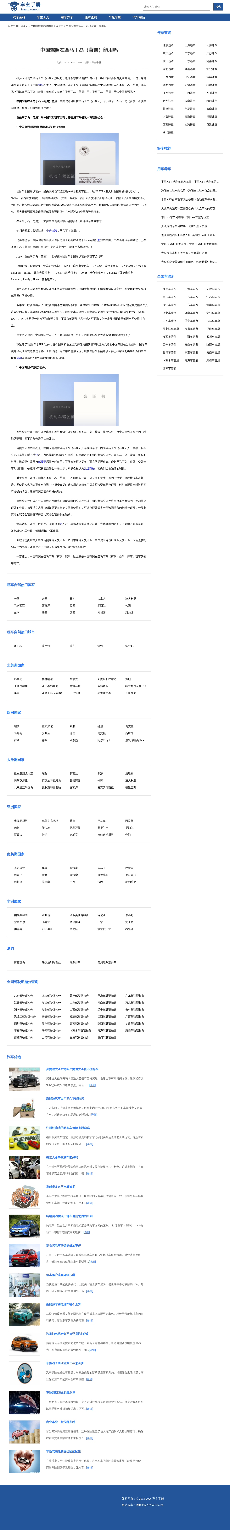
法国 (44, 612)
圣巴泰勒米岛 (50, 686)
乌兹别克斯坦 (50, 820)
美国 (17, 598)
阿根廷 (18, 882)
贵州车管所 (169, 344)
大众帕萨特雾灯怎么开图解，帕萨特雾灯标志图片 (191, 261)
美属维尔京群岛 (107, 962)
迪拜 (72, 645)
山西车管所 (169, 320)
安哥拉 (129, 922)
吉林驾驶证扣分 (134, 1009)
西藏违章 (168, 124)
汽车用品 (138, 17)
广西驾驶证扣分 (134, 1016)
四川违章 (211, 93)
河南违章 (211, 61)
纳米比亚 (75, 922)
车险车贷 (115, 17)
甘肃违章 (168, 108)
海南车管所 (213, 352)
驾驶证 (24, 26)
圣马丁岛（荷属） (53, 693)
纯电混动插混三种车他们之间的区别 (69, 1216)
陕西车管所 (213, 344)
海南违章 (211, 108)
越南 (17, 612)
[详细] (92, 1085)
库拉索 (74, 875)
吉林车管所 (213, 320)
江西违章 (168, 93)
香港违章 (211, 124)
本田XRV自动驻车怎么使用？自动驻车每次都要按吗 (192, 199)
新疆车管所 (213, 360)
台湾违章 (190, 124)
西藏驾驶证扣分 (23, 1037)
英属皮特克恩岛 (51, 780)
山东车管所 (191, 305)
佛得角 (18, 929)
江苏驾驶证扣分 (23, 1002)
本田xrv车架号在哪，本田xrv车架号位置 (185, 217)
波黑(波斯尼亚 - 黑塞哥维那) (142, 740)
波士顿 (46, 645)
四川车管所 (213, 336)
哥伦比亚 (103, 875)
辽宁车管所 (191, 320)
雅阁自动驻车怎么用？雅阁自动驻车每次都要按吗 (191, 190)
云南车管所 (191, 344)
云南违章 (190, 100)
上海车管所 (191, 289)
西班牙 (46, 605)
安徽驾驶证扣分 (51, 1016)
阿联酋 (129, 820)
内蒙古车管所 (171, 360)
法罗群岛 (75, 962)
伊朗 (44, 834)
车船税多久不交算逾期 (60, 1186)
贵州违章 (168, 100)
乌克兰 (129, 726)
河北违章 (168, 69)
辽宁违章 (190, 77)
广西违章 (190, 93)
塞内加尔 (19, 922)
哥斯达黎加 (21, 686)
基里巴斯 (130, 787)
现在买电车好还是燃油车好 (63, 1245)
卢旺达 (46, 915)
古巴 (100, 882)
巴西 (72, 882)
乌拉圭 (74, 868)
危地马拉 (75, 686)
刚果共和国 (21, 915)
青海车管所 (191, 360)
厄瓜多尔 (130, 875)
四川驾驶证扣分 (23, 1023)
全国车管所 (166, 276)
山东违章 (190, 61)
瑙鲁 (44, 773)
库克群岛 (19, 962)
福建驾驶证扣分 (79, 1016)
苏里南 (46, 882)
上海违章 (190, 45)
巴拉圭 (129, 868)
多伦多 (18, 645)
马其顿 (102, 733)
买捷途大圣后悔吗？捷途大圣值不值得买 (72, 1069)
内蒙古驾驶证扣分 (80, 1030)
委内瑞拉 (19, 868)
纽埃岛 (129, 773)
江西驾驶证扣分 (107, 1016)
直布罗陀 (47, 726)
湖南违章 (190, 69)
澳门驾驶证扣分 (107, 1037)
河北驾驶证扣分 (134, 1002)
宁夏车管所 (191, 352)
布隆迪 (129, 929)
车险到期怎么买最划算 (60, 1392)
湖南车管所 (191, 312)
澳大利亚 (130, 598)
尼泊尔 (129, 827)
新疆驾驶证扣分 (134, 1030)
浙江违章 (168, 61)
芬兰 (44, 740)
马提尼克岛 (104, 693)
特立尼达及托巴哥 (136, 686)
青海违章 (190, 116)
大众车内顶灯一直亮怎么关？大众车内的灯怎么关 (191, 208)
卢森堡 (74, 740)
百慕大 (18, 834)
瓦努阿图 (75, 780)
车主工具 (43, 17)
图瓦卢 (74, 787)
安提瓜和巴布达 (107, 679)
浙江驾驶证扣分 (51, 1002)
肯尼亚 (102, 915)
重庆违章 (168, 53)
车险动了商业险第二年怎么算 (65, 1363)
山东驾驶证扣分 (79, 1002)
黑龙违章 (168, 85)
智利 (44, 875)
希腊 (72, 726)
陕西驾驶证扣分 (107, 1023)
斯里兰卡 (103, 827)
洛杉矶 (129, 645)
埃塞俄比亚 (104, 929)
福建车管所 (213, 328)
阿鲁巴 (18, 875)
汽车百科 (19, 17)
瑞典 (17, 726)
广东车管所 (191, 297)
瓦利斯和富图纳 (51, 787)
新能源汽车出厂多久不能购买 (65, 1098)
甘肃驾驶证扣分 (134, 1023)
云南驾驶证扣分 (79, 1023)
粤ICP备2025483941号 (150, 1505)
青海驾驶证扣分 (107, 1030)
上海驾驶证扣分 (51, 995)
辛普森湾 (51, 230)
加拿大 (102, 598)
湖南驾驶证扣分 (23, 1009)
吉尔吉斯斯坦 (106, 834)
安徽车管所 (191, 328)
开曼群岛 (130, 693)
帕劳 (100, 780)
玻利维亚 (130, 882)
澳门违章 (168, 132)
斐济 (100, 773)
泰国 (44, 598)
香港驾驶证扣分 (79, 1037)
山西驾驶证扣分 (79, 1009)
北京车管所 (169, 289)
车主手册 (13, 26)
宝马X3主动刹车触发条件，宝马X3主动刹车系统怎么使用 (195, 181)
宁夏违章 (190, 108)
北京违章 (168, 45)
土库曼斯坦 (21, 820)
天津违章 (211, 45)
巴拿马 (18, 679)
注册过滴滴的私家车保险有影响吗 (68, 1128)
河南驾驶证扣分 (107, 1002)
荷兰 (17, 740)
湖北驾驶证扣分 (51, 1009)
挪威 (100, 726)
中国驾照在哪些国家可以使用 (47, 26)
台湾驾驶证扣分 (51, 1037)
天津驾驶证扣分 (79, 995)
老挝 (17, 827)
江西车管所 (169, 336)
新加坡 (129, 612)
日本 (72, 598)
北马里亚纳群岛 (23, 787)
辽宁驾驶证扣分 (107, 1009)
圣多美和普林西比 (80, 915)
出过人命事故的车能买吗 (62, 1157)
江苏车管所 (213, 297)
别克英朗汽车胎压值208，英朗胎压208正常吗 (188, 235)
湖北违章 (211, 69)
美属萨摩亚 (21, 780)
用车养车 (67, 17)
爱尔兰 (46, 733)
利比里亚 (47, 929)
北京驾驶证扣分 (23, 995)
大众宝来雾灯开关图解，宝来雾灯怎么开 (185, 253)
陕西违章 (211, 100)
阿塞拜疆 (75, 827)
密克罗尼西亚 (106, 787)
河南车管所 (213, 305)
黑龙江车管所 (171, 328)
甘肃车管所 (169, 352)
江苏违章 (211, 53)
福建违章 (211, 85)
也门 (128, 834)
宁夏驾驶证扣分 (23, 1030)
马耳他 (18, 733)
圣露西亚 (103, 686)
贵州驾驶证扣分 (51, 1023)
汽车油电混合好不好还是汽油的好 (68, 1333)
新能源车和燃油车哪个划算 (63, 1304)
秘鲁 (44, 868)
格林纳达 (47, 679)
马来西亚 (19, 605)
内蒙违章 (168, 116)
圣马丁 (102, 868)
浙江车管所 (169, 305)
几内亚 (46, 922)
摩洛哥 (129, 915)
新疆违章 (211, 116)
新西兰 (102, 605)
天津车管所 (213, 289)
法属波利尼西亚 (51, 962)
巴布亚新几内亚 (23, 773)
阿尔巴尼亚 (104, 740)
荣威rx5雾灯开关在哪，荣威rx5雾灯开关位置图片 (190, 244)
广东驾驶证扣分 (134, 995)
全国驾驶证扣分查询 (22, 982)
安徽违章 (190, 85)
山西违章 (168, 77)
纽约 (100, 645)
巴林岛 (102, 820)
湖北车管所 (213, 312)
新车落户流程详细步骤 (60, 1275)
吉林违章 (211, 77)
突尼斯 (74, 929)
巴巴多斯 (75, 693)
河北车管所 (169, 312)
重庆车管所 (169, 297)
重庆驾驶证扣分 (107, 995)
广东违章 (190, 53)
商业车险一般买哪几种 (60, 1422)
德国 (72, 612)
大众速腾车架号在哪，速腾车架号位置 (184, 226)
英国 (72, 605)
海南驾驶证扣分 (51, 1030)
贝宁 (100, 922)
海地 (128, 679)
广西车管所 (191, 336)
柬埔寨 (102, 612)
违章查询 (91, 17)
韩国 (128, 605)
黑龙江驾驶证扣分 (25, 1016)
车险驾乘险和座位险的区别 (63, 1451)
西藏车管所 (169, 368)
